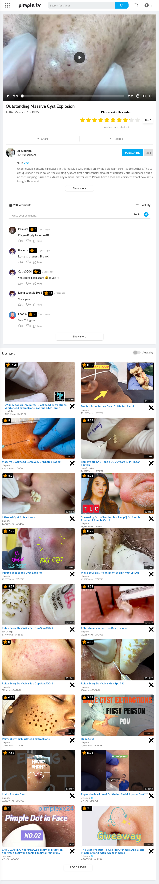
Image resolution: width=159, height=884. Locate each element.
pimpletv (9, 411)
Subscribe (132, 152)
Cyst (26, 162)
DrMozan (87, 798)
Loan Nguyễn (87, 468)
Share (43, 138)
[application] (79, 57)
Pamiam (23, 229)
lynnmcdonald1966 (30, 292)
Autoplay (147, 352)
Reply (37, 240)
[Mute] (144, 96)
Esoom (22, 314)
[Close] (72, 405)
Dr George (24, 150)
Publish (141, 214)
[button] (148, 5)
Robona (23, 250)
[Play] (8, 96)
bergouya (6, 856)
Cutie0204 (25, 271)
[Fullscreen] (151, 96)
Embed (116, 138)
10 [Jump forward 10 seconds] (138, 96)
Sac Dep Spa (8, 631)
